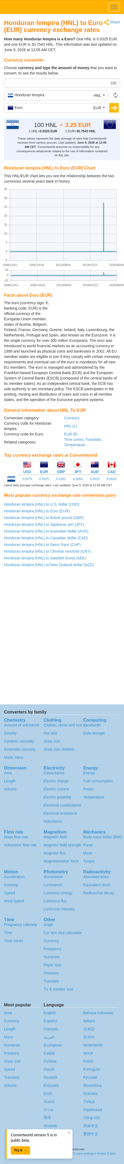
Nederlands (93, 1045)
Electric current (56, 789)
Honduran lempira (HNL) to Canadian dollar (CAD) (46, 538)
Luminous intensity (59, 909)
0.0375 (27, 479)
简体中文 (90, 1126)
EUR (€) (71, 434)
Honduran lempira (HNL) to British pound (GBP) (43, 518)
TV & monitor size (58, 989)
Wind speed (14, 901)
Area (8, 773)
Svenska (90, 1093)
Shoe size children (59, 749)
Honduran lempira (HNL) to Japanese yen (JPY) (44, 524)
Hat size (50, 733)
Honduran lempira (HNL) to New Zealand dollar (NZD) (49, 565)
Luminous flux (55, 901)
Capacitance (54, 773)
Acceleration (14, 877)
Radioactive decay (98, 893)
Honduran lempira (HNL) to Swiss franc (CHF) (42, 544)
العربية (49, 1037)
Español (50, 1021)
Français (51, 1029)
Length (10, 781)
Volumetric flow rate (20, 845)
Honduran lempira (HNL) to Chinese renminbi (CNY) (47, 551)
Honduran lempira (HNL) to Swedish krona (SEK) (45, 558)
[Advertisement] (86, 313)
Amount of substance (21, 725)
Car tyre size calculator (63, 933)
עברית (49, 1110)
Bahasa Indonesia (98, 1013)
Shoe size (52, 741)
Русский (90, 1077)
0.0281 (61, 479)
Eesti (48, 1093)
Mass (87, 853)
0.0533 (95, 479)
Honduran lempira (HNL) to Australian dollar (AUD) (46, 531)
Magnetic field (55, 837)
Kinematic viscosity (20, 749)
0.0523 (111, 479)
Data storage (94, 733)
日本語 (88, 1029)
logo (62, 7)
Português (91, 1069)
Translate (93, 439)
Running (11, 885)
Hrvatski (50, 1126)
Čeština (50, 1061)
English (50, 1013)
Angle (48, 924)
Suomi (49, 1101)
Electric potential (57, 797)
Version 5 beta (106, 1153)
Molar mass (13, 757)
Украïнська (92, 1110)
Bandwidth (92, 725)
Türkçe (89, 1101)
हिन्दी (47, 1118)
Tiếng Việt (91, 1118)
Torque (89, 861)
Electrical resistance (60, 813)
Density (10, 733)
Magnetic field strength (63, 845)
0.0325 (44, 479)
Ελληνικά (51, 1085)
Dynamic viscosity (19, 741)
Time (8, 933)
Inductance (53, 821)
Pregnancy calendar (21, 924)
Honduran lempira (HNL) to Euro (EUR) (37, 511)
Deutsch (50, 1077)
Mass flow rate (16, 837)
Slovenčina (92, 1085)
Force (88, 845)
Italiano (89, 1021)
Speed (9, 893)
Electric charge (56, 781)
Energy (89, 773)
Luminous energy (58, 893)
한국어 (88, 1037)
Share (112, 22)
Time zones (73, 439)
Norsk (88, 1053)
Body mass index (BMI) (102, 837)
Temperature (74, 445)
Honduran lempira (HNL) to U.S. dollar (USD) (41, 504)
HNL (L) (70, 426)
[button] (56, 95)
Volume (10, 789)
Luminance (53, 885)
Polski (88, 1061)
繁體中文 (90, 1134)
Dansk (49, 1069)
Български (53, 1045)
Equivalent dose (96, 885)
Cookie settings (84, 1153)
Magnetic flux (55, 853)
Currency (71, 418)
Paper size (52, 965)
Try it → (20, 1150)
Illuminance (53, 877)
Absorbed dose (95, 877)
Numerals (52, 957)
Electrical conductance (62, 805)
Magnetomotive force (61, 861)
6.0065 (78, 479)
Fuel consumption (98, 781)
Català (49, 1053)
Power (88, 789)
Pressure (51, 973)
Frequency (52, 949)
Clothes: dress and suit (63, 725)
